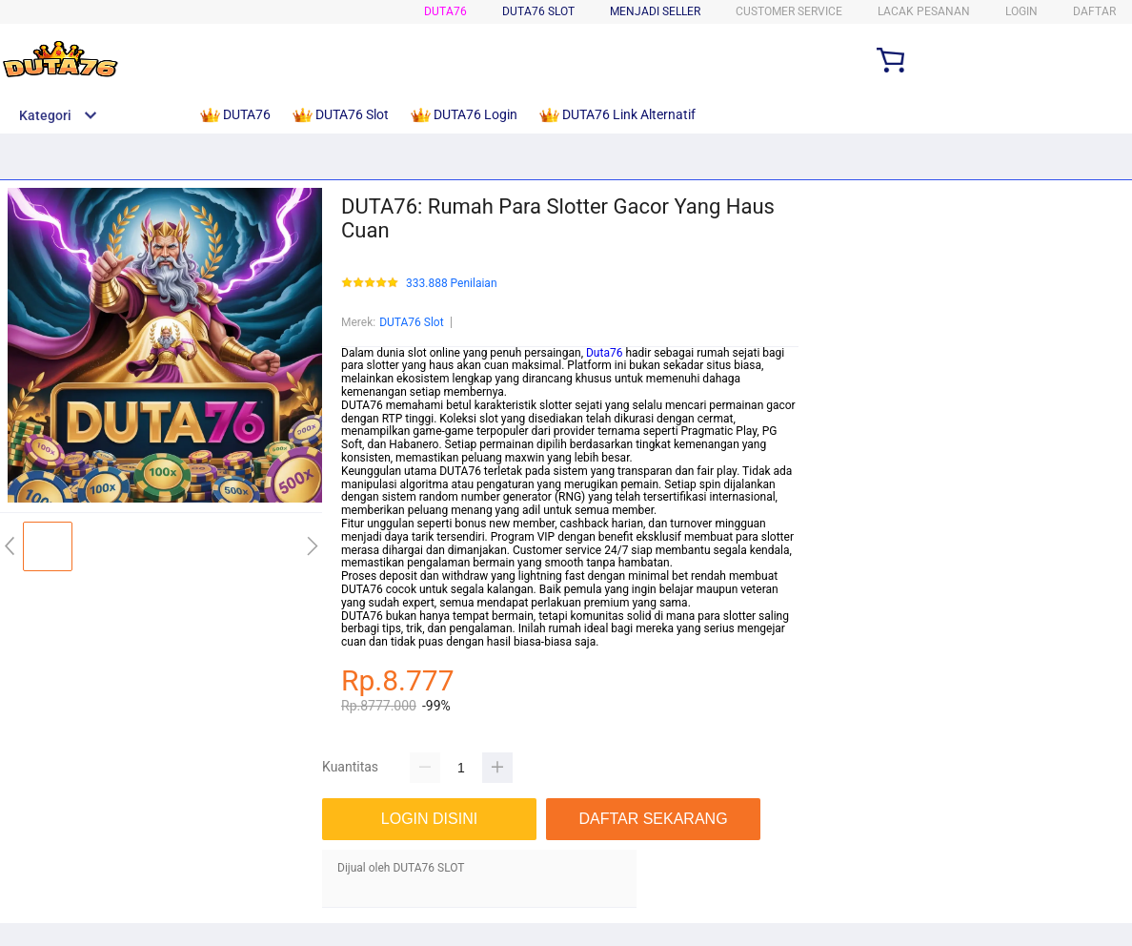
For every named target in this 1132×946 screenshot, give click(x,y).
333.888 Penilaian (451, 284)
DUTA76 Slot (411, 322)
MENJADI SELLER (655, 11)
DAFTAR (1094, 11)
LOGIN (1021, 11)
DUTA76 (445, 11)
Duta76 (604, 353)
